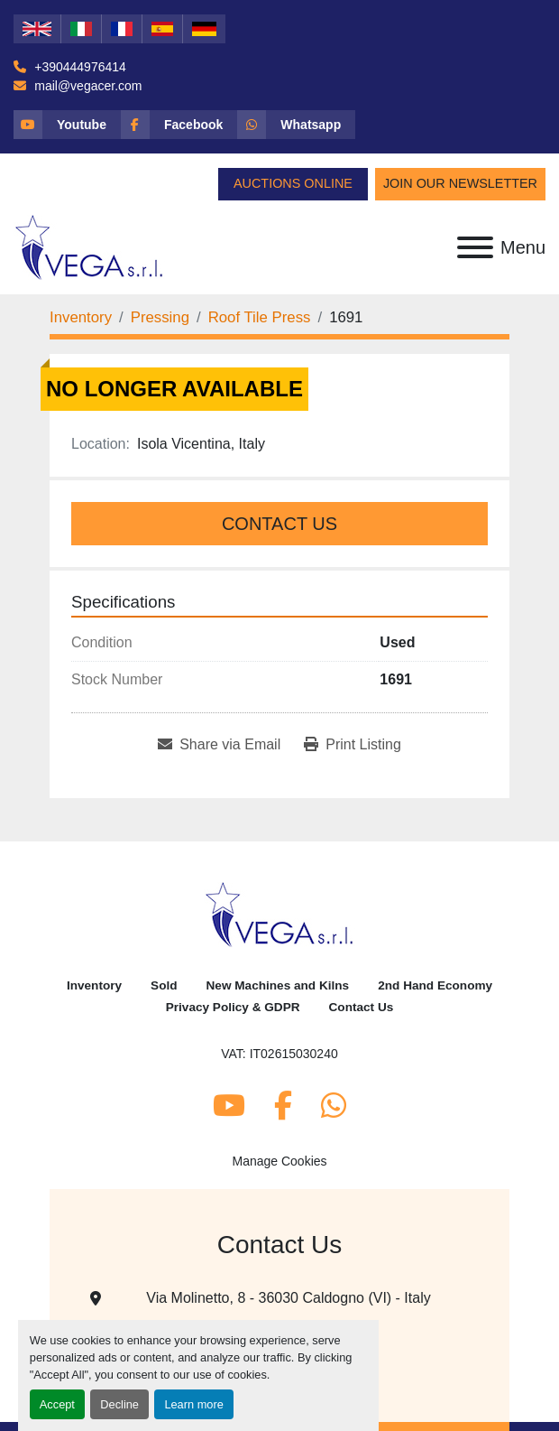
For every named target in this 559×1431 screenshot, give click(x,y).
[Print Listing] (352, 745)
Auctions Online (293, 183)
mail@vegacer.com (86, 86)
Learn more (193, 1404)
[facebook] (179, 124)
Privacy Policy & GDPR (233, 1007)
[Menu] (475, 247)
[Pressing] (160, 317)
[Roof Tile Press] (259, 317)
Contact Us (279, 524)
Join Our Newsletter (460, 183)
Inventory (94, 985)
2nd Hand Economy (435, 985)
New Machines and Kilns (278, 985)
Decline (119, 1404)
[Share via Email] (219, 745)
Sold (164, 985)
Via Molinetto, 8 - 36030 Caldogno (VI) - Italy (288, 1298)
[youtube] (67, 124)
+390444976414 (78, 67)
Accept (57, 1404)
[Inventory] (81, 317)
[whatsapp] (296, 124)
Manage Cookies (279, 1161)
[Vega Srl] (280, 914)
